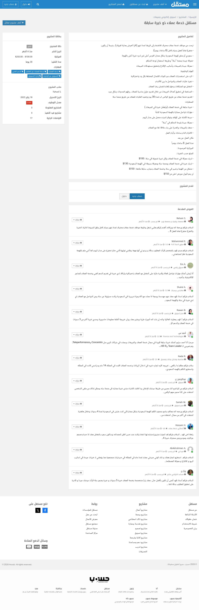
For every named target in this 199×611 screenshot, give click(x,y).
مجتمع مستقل (91, 524)
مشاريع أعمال (141, 510)
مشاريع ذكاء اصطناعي (137, 519)
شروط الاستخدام (189, 524)
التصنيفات (143, 552)
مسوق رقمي (178, 267)
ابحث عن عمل (91, 515)
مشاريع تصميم (141, 529)
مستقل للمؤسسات (90, 510)
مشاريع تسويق (141, 533)
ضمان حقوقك (191, 519)
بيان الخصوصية (190, 529)
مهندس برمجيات (177, 290)
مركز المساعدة (91, 533)
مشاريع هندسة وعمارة (137, 524)
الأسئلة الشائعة (191, 515)
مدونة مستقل (91, 529)
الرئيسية (192, 17)
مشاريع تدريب (141, 547)
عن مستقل (192, 510)
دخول (124, 196)
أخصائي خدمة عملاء (176, 428)
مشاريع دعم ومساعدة (138, 542)
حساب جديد (137, 196)
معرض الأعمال (91, 519)
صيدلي (181, 451)
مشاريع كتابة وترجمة (138, 538)
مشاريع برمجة (141, 515)
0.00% (29, 102)
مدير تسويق (179, 313)
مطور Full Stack (177, 244)
